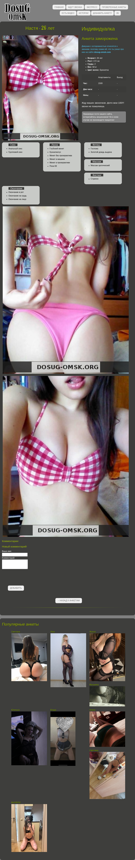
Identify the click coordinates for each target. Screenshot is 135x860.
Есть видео (68, 13)
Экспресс (92, 7)
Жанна (92, 632)
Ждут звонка (75, 7)
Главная (59, 7)
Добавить (16, 588)
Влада (53, 710)
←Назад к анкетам (69, 600)
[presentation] (20, 578)
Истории (83, 13)
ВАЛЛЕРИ (16, 802)
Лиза (52, 632)
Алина (92, 710)
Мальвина (94, 685)
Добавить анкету (102, 13)
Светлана (15, 632)
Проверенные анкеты (114, 7)
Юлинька (15, 710)
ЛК (117, 13)
